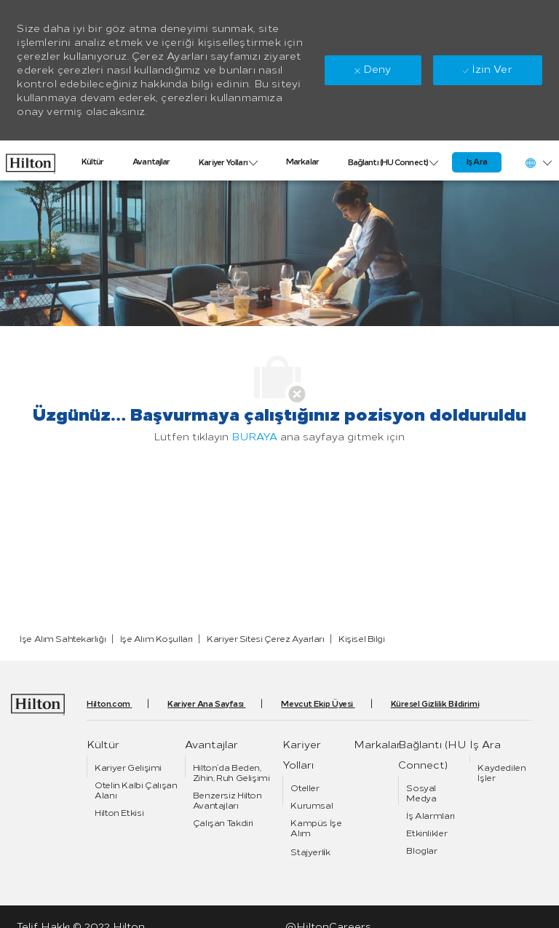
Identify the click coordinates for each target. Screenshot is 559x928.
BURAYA (254, 437)
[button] (538, 162)
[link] (30, 160)
